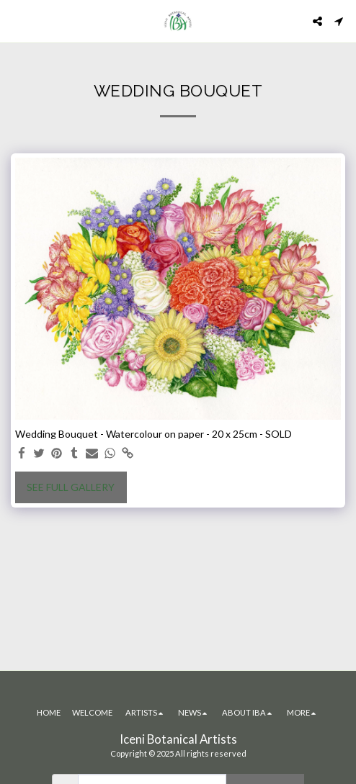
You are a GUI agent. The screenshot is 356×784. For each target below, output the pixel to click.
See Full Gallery (71, 487)
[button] (16, 21)
